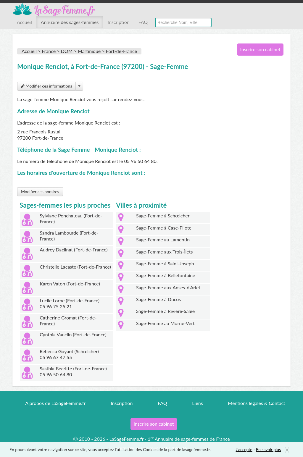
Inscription (118, 22)
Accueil (24, 22)
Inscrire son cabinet (260, 49)
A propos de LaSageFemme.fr (55, 403)
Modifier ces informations (46, 85)
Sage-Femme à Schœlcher (163, 215)
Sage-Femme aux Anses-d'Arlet (168, 287)
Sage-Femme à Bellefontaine (165, 275)
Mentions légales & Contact (256, 403)
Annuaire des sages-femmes (70, 22)
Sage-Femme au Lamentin (163, 239)
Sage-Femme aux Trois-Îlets (164, 251)
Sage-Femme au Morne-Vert (165, 323)
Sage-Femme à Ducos (158, 299)
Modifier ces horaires (40, 191)
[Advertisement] (258, 156)
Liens (197, 403)
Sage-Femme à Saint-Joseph (165, 263)
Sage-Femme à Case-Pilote (163, 227)
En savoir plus (268, 449)
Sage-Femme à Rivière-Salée (165, 311)
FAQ (143, 22)
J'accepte (244, 449)
